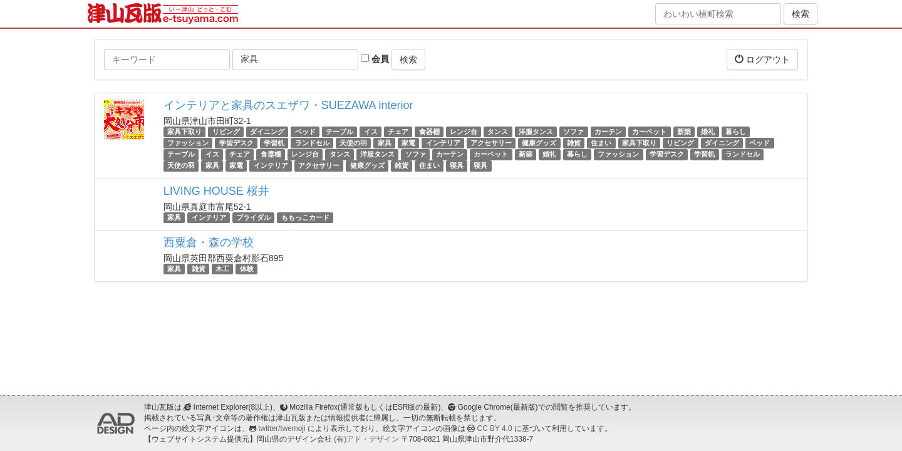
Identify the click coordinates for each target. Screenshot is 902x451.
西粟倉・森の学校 (208, 242)
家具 (384, 143)
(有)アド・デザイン (366, 439)
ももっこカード (305, 217)
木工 (222, 268)
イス (371, 131)
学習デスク (236, 143)
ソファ (573, 131)
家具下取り (184, 131)
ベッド (305, 131)
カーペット (649, 131)
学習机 (274, 143)
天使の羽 (353, 143)
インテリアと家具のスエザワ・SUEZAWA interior (288, 105)
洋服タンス (536, 131)
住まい (601, 143)
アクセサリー (491, 143)
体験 (247, 268)
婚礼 (708, 131)
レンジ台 (463, 131)
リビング (226, 131)
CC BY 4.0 (494, 428)
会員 (375, 59)
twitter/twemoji (281, 428)
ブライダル (253, 217)
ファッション (188, 143)
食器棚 (429, 131)
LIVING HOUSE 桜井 (216, 191)
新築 (684, 131)
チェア (398, 131)
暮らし (735, 131)
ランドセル (312, 143)
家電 (408, 143)
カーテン (608, 131)
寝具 (457, 166)
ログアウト (762, 59)
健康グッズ (539, 143)
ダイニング (267, 131)
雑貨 (574, 143)
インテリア (443, 143)
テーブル (339, 131)
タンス (497, 131)
